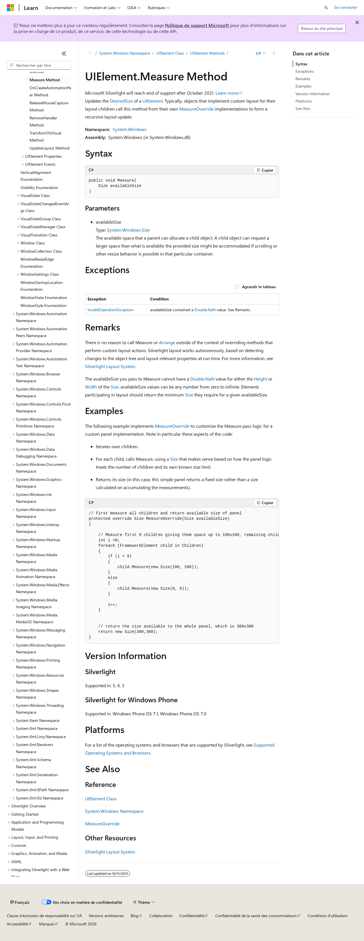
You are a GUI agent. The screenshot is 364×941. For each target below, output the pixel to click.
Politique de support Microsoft (197, 25)
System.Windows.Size (128, 230)
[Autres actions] (274, 53)
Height (260, 379)
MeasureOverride (196, 109)
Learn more (227, 93)
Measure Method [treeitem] (45, 79)
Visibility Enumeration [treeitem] (39, 187)
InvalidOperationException (110, 309)
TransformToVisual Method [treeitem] (45, 136)
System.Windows (129, 129)
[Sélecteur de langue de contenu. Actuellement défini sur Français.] (20, 902)
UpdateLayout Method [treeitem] (49, 148)
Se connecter (345, 7)
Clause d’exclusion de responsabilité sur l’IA (44, 915)
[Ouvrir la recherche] (326, 8)
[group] (182, 575)
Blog (134, 915)
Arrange (167, 342)
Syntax (301, 64)
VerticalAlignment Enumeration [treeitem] (35, 176)
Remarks (302, 78)
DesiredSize (121, 101)
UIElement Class (170, 53)
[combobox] (39, 65)
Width (91, 387)
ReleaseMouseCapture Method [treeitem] (49, 106)
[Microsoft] (10, 7)
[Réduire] (64, 53)
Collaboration (161, 915)
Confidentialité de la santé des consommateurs (256, 915)
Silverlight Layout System (110, 366)
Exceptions (304, 71)
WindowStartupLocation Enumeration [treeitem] (41, 286)
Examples (303, 86)
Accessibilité (17, 924)
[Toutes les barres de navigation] (90, 53)
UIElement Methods (207, 53)
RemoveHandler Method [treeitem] (43, 121)
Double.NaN (205, 309)
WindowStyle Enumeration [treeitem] (43, 305)
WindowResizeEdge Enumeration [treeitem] (37, 262)
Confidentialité (191, 915)
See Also (302, 108)
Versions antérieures (106, 915)
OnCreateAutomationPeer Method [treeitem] (50, 91)
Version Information (312, 93)
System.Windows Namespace (124, 53)
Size (115, 387)
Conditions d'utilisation (328, 915)
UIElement (152, 101)
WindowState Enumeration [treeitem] (43, 297)
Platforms (303, 101)
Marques (46, 924)
